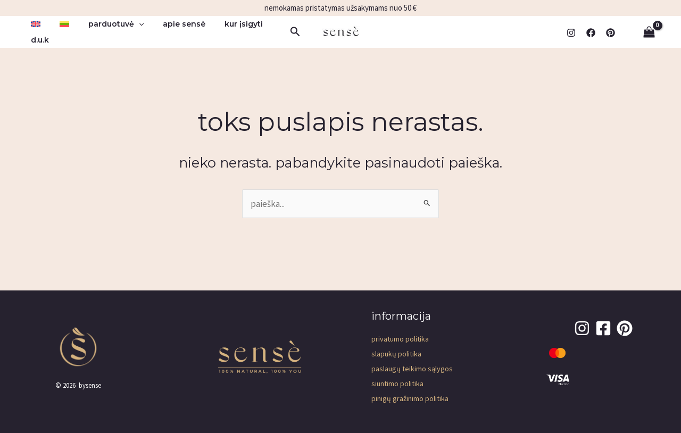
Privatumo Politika (400, 339)
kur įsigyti (224, 24)
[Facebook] (590, 32)
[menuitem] (33, 24)
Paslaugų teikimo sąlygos (412, 368)
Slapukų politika (396, 354)
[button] (128, 24)
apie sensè (169, 24)
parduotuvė (105, 24)
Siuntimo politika (397, 383)
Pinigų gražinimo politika (410, 398)
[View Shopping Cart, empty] (649, 31)
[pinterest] (610, 32)
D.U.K (38, 40)
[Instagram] (571, 32)
